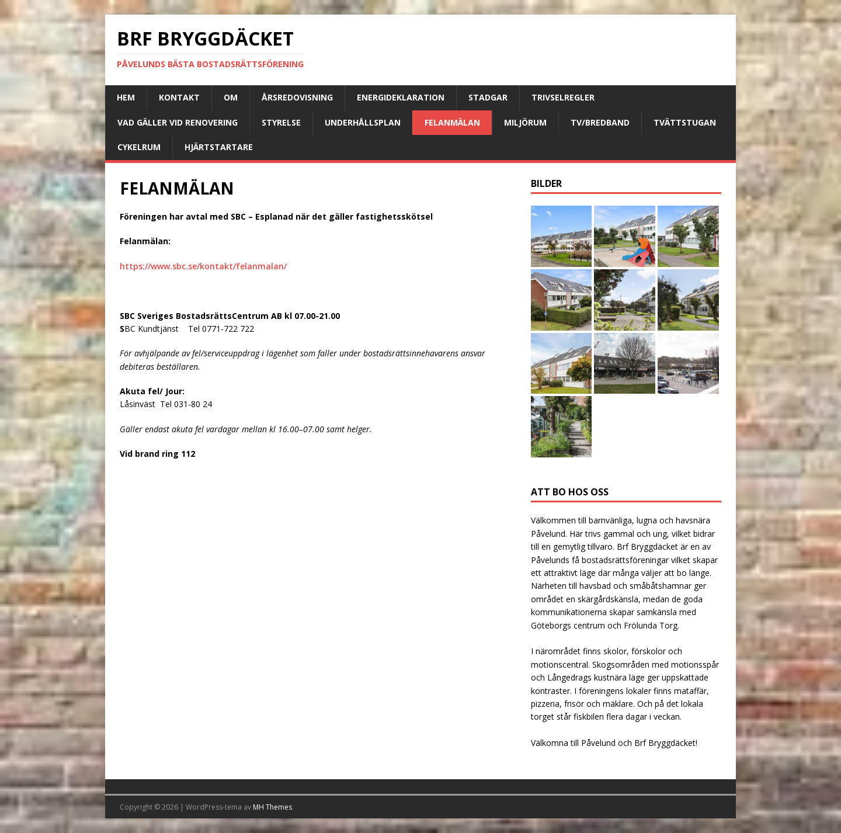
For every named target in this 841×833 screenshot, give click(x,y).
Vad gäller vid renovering (177, 122)
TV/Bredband (600, 122)
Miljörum (525, 122)
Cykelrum (139, 146)
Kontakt (179, 97)
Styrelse (281, 122)
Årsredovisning (297, 97)
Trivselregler (563, 97)
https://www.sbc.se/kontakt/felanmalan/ (203, 266)
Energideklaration (400, 97)
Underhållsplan (363, 122)
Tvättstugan (685, 122)
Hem (126, 97)
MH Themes (272, 807)
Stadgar (488, 97)
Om (231, 97)
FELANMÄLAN (452, 122)
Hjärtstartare (219, 146)
